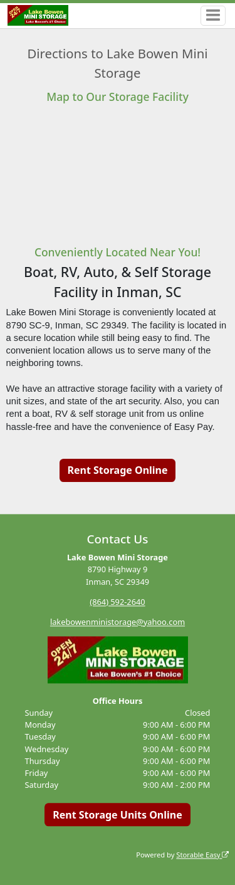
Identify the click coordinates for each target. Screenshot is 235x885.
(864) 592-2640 (117, 601)
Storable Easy (202, 854)
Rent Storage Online (117, 470)
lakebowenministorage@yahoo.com (117, 621)
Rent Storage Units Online (117, 815)
